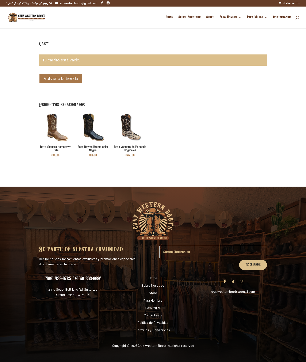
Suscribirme (253, 264)
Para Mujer (255, 17)
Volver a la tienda (61, 78)
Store (210, 17)
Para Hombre (228, 17)
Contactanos (282, 17)
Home (169, 17)
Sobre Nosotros (189, 17)
